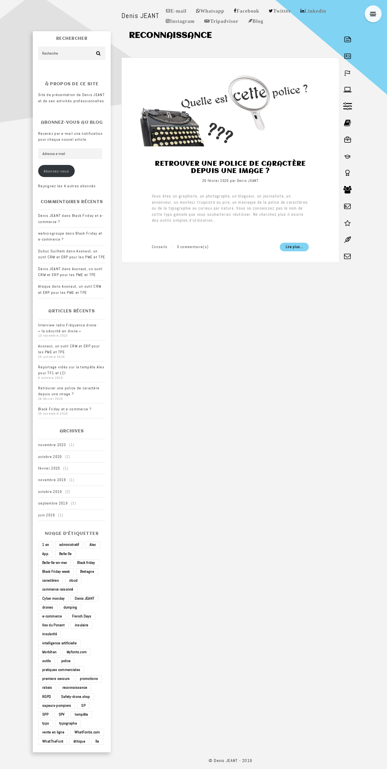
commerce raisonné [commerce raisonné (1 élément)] (57, 589)
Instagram (182, 20)
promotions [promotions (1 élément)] (89, 678)
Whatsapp (212, 10)
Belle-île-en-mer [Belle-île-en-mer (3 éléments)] (54, 562)
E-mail (178, 10)
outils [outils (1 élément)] (46, 660)
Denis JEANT (247, 180)
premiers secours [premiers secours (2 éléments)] (56, 678)
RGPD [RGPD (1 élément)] (46, 696)
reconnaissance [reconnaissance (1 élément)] (74, 687)
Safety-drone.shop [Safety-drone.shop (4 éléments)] (75, 696)
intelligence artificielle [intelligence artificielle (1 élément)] (59, 643)
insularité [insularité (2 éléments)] (49, 634)
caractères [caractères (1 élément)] (50, 580)
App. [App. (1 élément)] (45, 553)
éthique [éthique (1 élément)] (79, 741)
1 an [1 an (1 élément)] (45, 544)
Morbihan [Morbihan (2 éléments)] (49, 652)
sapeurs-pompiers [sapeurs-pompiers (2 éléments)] (56, 705)
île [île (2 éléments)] (97, 741)
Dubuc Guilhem (51, 251)
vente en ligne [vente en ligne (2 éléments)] (53, 732)
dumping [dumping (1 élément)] (70, 607)
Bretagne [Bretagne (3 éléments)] (87, 571)
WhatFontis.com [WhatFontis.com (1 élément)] (87, 732)
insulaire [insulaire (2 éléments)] (81, 625)
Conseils (159, 247)
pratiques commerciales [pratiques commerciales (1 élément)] (61, 669)
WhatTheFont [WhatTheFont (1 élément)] (52, 741)
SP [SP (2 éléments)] (83, 705)
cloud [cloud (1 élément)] (73, 580)
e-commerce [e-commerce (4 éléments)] (52, 616)
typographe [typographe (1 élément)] (68, 723)
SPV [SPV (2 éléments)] (62, 714)
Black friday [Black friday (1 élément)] (86, 562)
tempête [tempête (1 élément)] (81, 714)
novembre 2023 (52, 444)
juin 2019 (46, 515)
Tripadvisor (224, 20)
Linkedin (315, 10)
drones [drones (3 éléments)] (47, 607)
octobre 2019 (50, 491)
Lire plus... (294, 247)
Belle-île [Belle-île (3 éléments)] (65, 553)
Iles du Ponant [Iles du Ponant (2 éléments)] (53, 625)
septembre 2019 (53, 503)
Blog (258, 20)
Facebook (247, 10)
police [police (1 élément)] (66, 660)
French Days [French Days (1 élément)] (81, 616)
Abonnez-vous (56, 171)
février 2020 (49, 468)
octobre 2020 (50, 456)
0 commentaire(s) (193, 247)
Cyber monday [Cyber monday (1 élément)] (53, 598)
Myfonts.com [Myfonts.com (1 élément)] (77, 652)
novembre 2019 (52, 479)
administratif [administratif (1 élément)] (69, 544)
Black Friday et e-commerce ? (65, 409)
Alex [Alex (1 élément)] (92, 544)
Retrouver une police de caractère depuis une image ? (230, 167)
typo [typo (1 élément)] (45, 723)
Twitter (282, 10)
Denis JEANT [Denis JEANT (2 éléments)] (84, 598)
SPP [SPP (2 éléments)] (45, 714)
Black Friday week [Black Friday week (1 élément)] (56, 571)
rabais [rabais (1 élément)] (47, 687)
